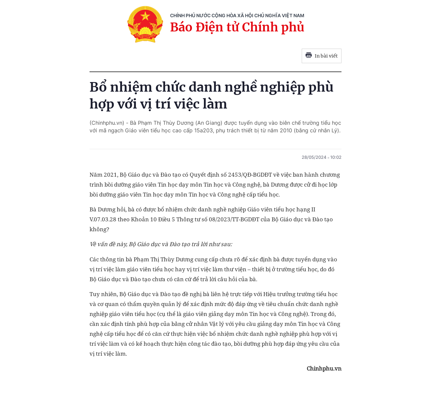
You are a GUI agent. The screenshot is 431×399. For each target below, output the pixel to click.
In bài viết (321, 56)
